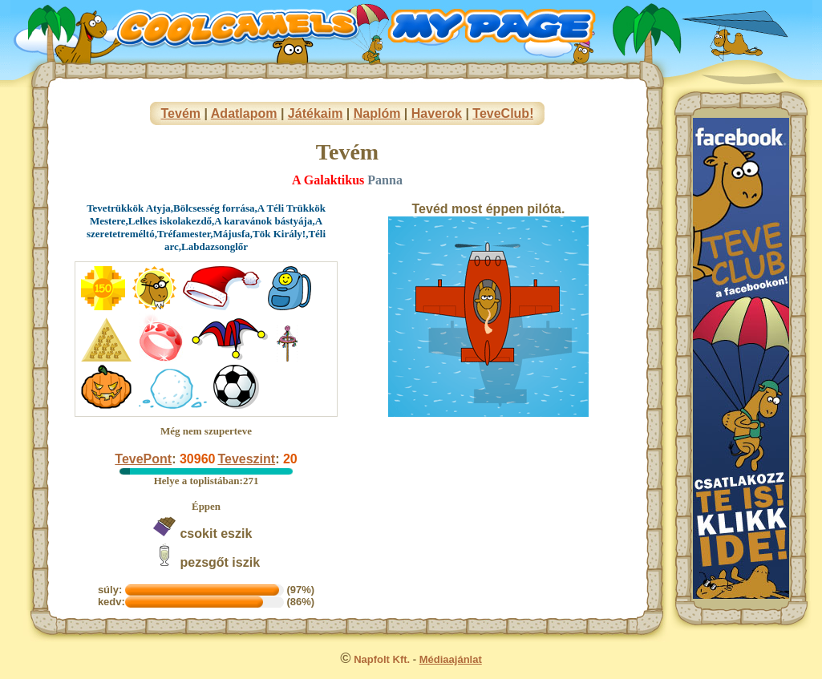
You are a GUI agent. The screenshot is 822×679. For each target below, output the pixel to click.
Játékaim (315, 113)
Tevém (181, 113)
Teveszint (246, 459)
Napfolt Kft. (382, 659)
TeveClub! (502, 113)
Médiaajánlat (450, 659)
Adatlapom (244, 113)
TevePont (143, 459)
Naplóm (377, 113)
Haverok (436, 113)
